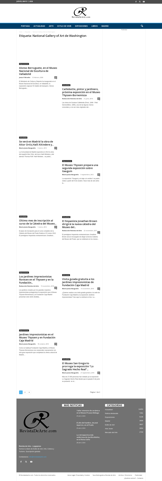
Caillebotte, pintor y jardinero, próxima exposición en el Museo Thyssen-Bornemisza (81, 92)
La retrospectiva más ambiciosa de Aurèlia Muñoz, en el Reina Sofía (88, 437)
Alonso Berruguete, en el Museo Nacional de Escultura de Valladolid (38, 71)
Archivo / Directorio (125, 475)
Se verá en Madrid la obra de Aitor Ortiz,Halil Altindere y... (36, 143)
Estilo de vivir (64, 26)
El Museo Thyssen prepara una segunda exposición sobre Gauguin (80, 168)
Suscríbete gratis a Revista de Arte (104, 475)
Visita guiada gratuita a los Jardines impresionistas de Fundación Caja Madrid (78, 282)
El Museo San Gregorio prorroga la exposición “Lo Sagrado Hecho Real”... (78, 366)
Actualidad (39, 26)
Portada (25, 26)
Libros (95, 26)
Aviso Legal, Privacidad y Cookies (79, 475)
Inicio (20, 32)
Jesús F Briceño (24, 77)
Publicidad (138, 475)
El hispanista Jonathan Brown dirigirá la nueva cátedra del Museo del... (79, 224)
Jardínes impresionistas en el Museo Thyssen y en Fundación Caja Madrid (37, 337)
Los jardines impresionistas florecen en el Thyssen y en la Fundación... (36, 279)
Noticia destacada (111, 413)
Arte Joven (66, 275)
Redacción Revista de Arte (72, 99)
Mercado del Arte (111, 432)
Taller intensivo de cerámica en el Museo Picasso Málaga (88, 411)
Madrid (105, 26)
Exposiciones (81, 26)
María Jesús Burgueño (27, 148)
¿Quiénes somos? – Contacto (133, 478)
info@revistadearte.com (37, 457)
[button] (142, 26)
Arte (51, 26)
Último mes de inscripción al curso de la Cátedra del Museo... (37, 222)
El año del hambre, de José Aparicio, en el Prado (87, 424)
